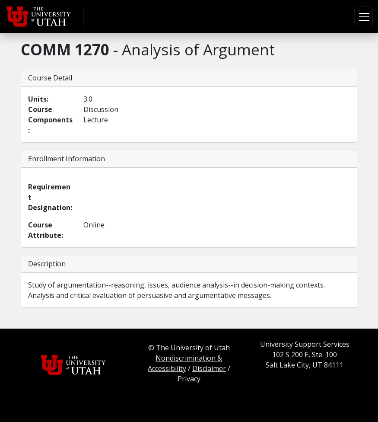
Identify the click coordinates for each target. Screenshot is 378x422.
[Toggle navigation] (363, 16)
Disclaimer (209, 368)
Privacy (189, 379)
